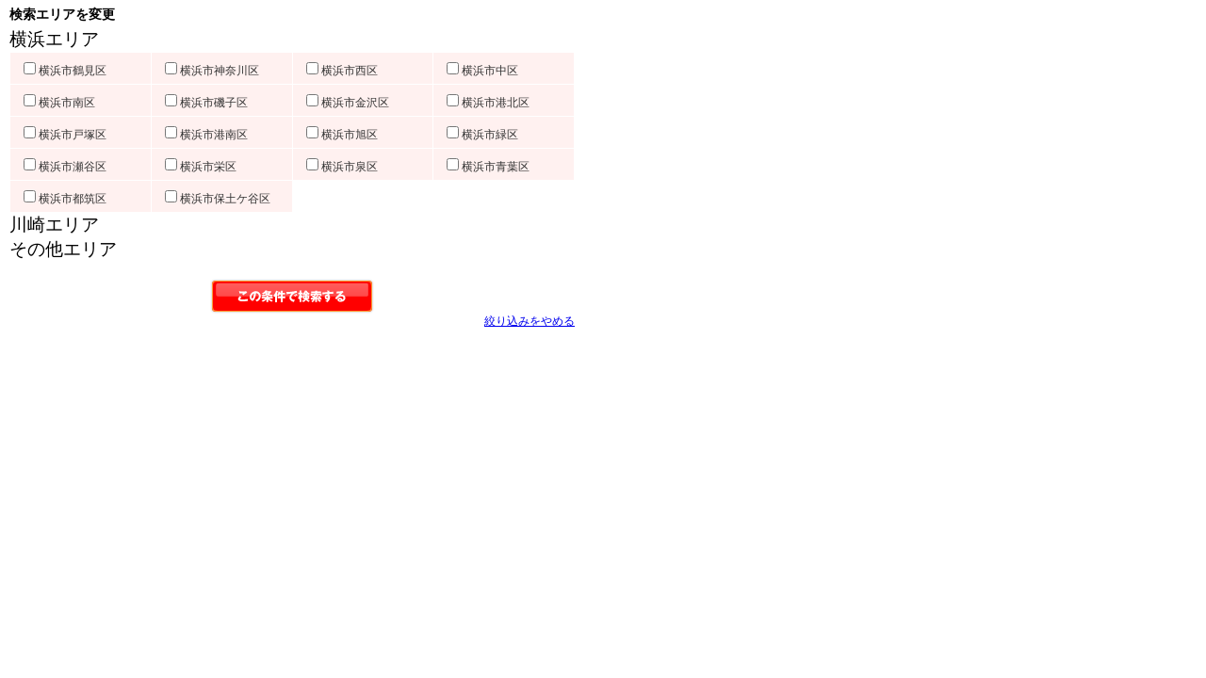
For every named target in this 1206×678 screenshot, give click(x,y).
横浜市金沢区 (347, 102)
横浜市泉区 (342, 166)
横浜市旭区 (342, 134)
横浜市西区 (342, 70)
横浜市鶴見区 (65, 70)
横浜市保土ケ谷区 (217, 198)
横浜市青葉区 (488, 166)
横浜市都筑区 (65, 198)
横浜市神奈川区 (212, 70)
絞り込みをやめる (529, 321)
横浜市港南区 (206, 134)
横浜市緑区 (482, 134)
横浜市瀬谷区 (65, 166)
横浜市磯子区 (206, 102)
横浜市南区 (59, 102)
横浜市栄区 (200, 166)
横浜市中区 (482, 70)
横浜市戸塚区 (65, 134)
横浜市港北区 (488, 102)
